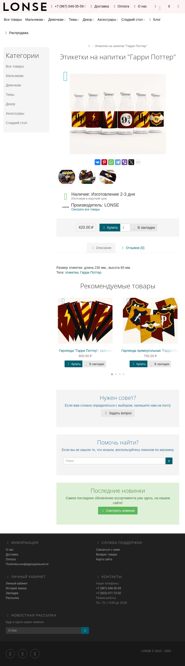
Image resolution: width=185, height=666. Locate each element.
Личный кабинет (16, 583)
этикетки (71, 272)
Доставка (99, 6)
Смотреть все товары (85, 209)
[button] (158, 6)
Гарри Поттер (90, 272)
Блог (154, 19)
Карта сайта (104, 559)
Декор (88, 19)
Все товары (13, 19)
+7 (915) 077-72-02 (108, 593)
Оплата (120, 6)
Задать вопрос (118, 413)
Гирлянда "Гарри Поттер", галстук (85, 351)
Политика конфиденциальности (27, 564)
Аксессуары (108, 19)
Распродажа (16, 33)
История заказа (16, 588)
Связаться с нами (108, 549)
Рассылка (12, 598)
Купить (110, 227)
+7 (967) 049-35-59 (108, 588)
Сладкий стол (133, 19)
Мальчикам (35, 19)
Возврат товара (106, 554)
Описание (101, 248)
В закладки (143, 227)
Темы (74, 19)
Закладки (12, 593)
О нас (139, 6)
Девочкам (56, 19)
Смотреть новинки (118, 511)
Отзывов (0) (133, 248)
